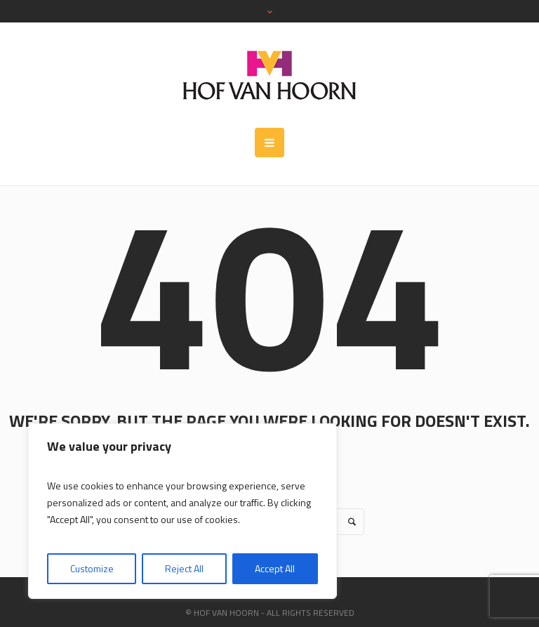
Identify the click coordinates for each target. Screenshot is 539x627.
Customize (92, 568)
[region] (182, 511)
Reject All (184, 568)
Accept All (275, 568)
